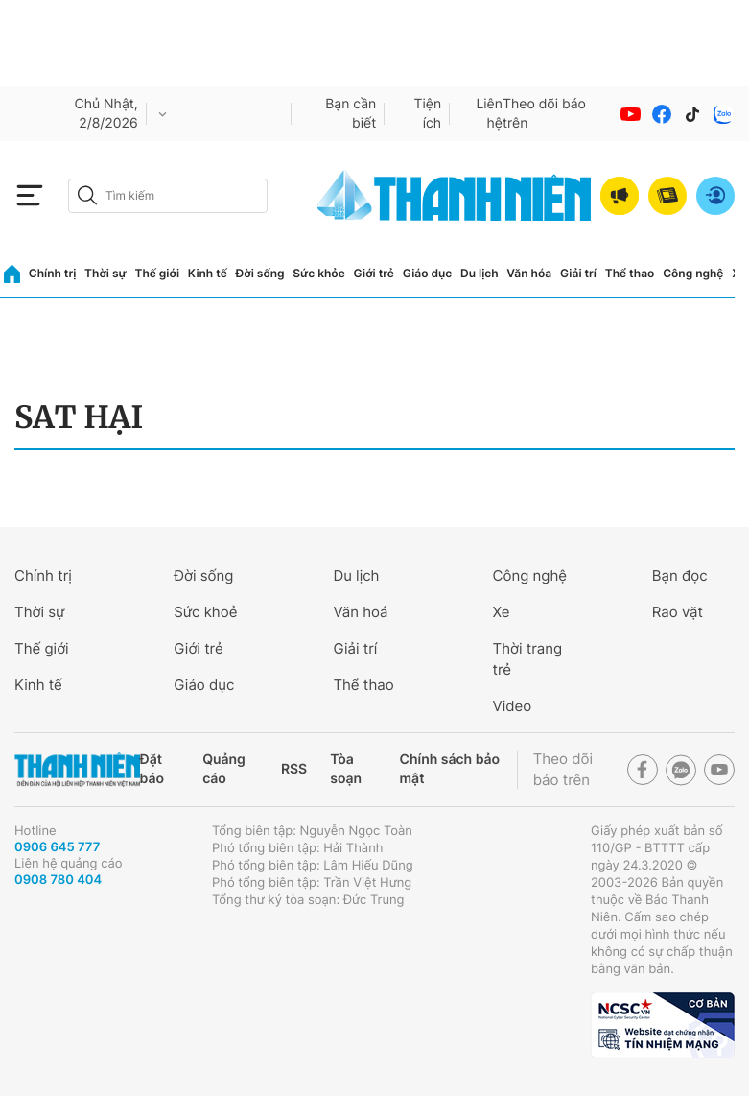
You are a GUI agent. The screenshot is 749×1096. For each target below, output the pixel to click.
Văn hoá (360, 612)
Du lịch (479, 273)
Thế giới (156, 273)
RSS (294, 769)
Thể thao (630, 273)
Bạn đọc (680, 575)
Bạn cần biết (350, 114)
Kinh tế (207, 273)
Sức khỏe (318, 273)
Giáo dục (428, 273)
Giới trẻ (374, 273)
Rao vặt (677, 612)
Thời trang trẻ (528, 659)
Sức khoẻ (205, 612)
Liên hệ (489, 114)
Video (512, 706)
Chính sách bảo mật (450, 769)
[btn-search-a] (87, 195)
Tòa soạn (346, 769)
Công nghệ (693, 273)
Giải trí (578, 273)
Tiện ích (427, 114)
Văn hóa (528, 273)
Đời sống (260, 273)
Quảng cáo (224, 769)
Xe (501, 612)
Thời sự (105, 273)
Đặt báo (152, 769)
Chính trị (53, 273)
